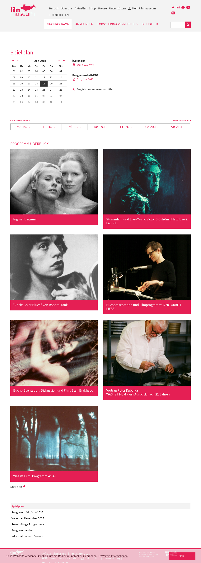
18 (36, 83)
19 (43, 83)
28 (60, 89)
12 (43, 77)
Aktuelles (81, 8)
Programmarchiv (22, 530)
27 (51, 89)
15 (14, 83)
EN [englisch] (67, 15)
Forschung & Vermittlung (117, 24)
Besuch (53, 8)
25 (36, 89)
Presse (102, 8)
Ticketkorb (56, 15)
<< (12, 61)
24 (29, 89)
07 (60, 71)
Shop (92, 8)
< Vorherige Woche (20, 120)
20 (51, 83)
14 (60, 77)
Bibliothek (150, 24)
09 (21, 77)
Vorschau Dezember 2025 (28, 518)
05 (43, 71)
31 (29, 96)
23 (21, 89)
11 (36, 77)
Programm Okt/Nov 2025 (27, 512)
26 (43, 89)
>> (64, 61)
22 (14, 89)
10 (29, 77)
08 (14, 77)
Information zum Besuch (27, 536)
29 (14, 96)
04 (36, 71)
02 (21, 71)
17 (29, 83)
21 (60, 83)
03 (29, 71)
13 (51, 77)
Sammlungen (83, 24)
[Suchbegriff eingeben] (178, 25)
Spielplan (18, 506)
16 (21, 83)
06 (51, 71)
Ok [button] (182, 556)
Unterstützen (117, 8)
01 (14, 71)
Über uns (66, 8)
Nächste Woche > (182, 120)
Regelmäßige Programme (28, 524)
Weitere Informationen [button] (114, 556)
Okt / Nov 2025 (83, 65)
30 (21, 96)
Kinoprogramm (57, 24)
